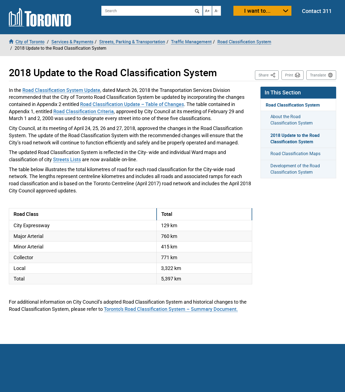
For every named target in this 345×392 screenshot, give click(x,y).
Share (269, 74)
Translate (318, 75)
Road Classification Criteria (83, 111)
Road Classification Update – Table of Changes (132, 104)
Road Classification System (293, 105)
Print (289, 75)
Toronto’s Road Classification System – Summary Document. (171, 309)
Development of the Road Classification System (295, 169)
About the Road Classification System (291, 120)
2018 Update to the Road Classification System (295, 138)
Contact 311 (317, 11)
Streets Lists (67, 159)
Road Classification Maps (295, 153)
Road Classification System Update (61, 90)
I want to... (257, 10)
